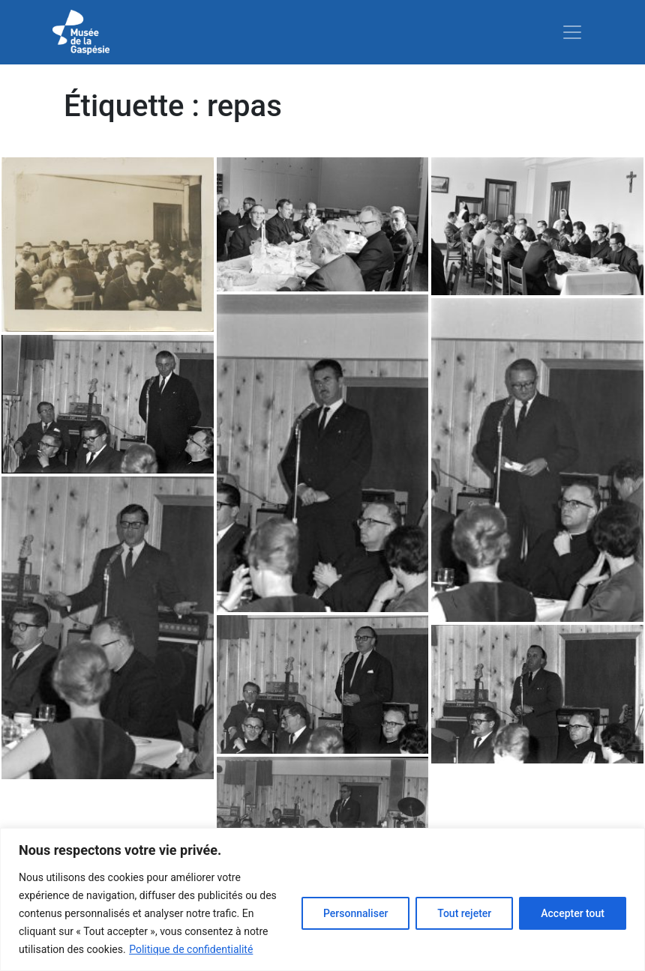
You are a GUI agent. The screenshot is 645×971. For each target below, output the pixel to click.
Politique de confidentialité (191, 949)
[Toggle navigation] (572, 32)
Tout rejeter (464, 913)
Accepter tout (572, 913)
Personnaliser (355, 913)
